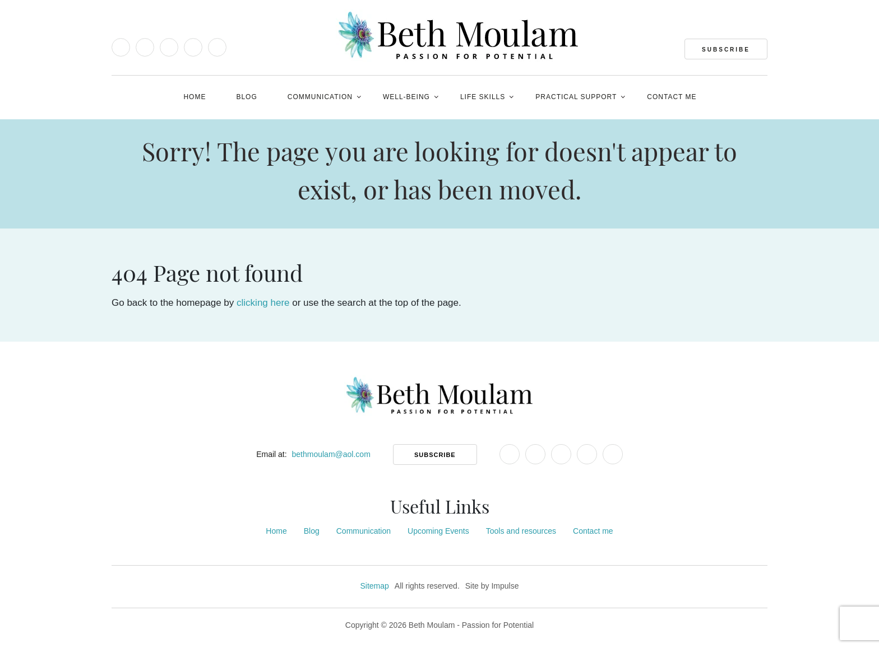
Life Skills (482, 97)
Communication (320, 97)
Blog (246, 97)
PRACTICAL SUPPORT (576, 97)
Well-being (406, 97)
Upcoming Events (438, 530)
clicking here (263, 302)
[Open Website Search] (757, 96)
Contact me (671, 97)
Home (194, 97)
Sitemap (374, 585)
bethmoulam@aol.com (331, 454)
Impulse (505, 585)
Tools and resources (521, 530)
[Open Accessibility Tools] (121, 98)
